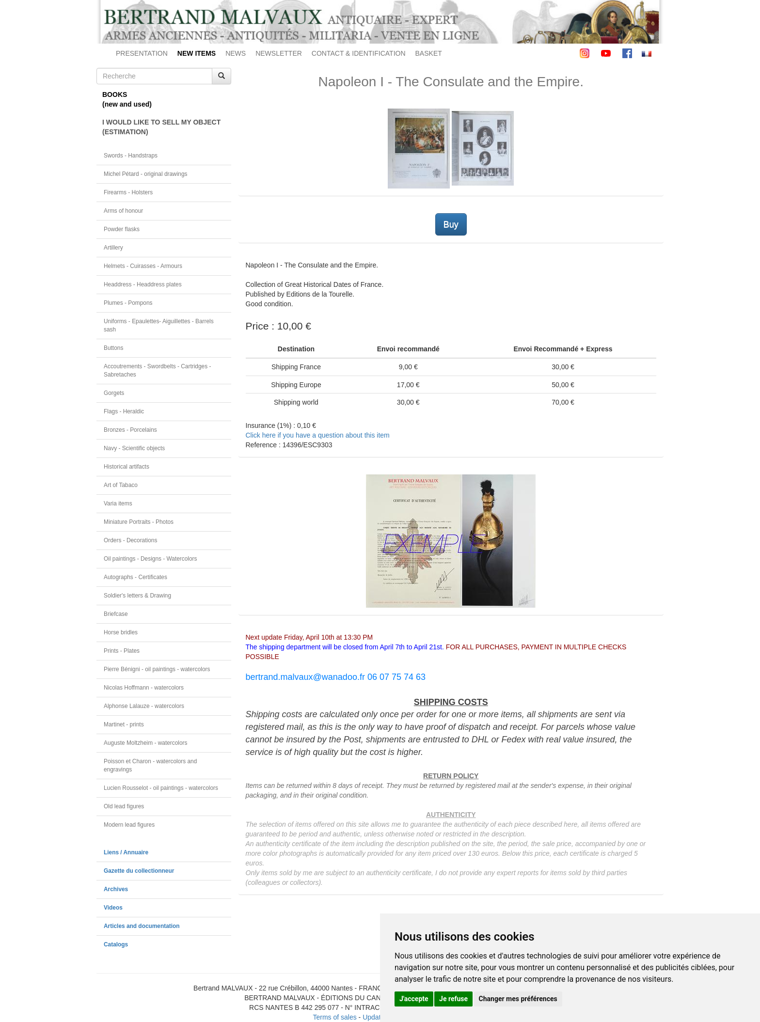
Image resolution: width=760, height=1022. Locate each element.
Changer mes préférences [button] (518, 999)
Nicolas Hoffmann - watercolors (144, 687)
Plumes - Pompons (128, 302)
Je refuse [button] (453, 999)
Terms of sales (334, 1017)
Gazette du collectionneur (139, 870)
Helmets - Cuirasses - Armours (143, 266)
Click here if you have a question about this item (318, 435)
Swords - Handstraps (131, 155)
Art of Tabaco (121, 485)
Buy (451, 224)
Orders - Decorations (130, 540)
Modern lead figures (129, 824)
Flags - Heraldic (124, 411)
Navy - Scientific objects (134, 448)
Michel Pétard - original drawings (146, 174)
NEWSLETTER (278, 53)
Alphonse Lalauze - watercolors (144, 706)
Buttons (113, 348)
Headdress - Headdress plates (143, 284)
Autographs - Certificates (135, 577)
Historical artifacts (126, 466)
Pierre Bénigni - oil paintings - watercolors (157, 669)
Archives (116, 889)
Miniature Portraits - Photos (139, 522)
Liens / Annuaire (126, 852)
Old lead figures (124, 806)
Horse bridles (121, 632)
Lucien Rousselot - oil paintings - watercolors (161, 788)
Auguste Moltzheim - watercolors (145, 742)
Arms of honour (123, 210)
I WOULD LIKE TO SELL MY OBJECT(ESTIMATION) (161, 127)
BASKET (428, 53)
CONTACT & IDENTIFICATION (359, 53)
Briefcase (116, 614)
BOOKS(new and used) (127, 99)
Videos (113, 907)
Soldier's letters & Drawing (137, 595)
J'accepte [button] (413, 999)
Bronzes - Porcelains (130, 429)
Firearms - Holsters (128, 192)
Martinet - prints (124, 724)
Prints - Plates (122, 650)
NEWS (235, 53)
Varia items (118, 503)
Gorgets (114, 393)
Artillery (113, 247)
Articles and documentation (142, 926)
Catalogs (116, 944)
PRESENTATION (142, 53)
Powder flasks (122, 229)
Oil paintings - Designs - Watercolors (150, 558)
